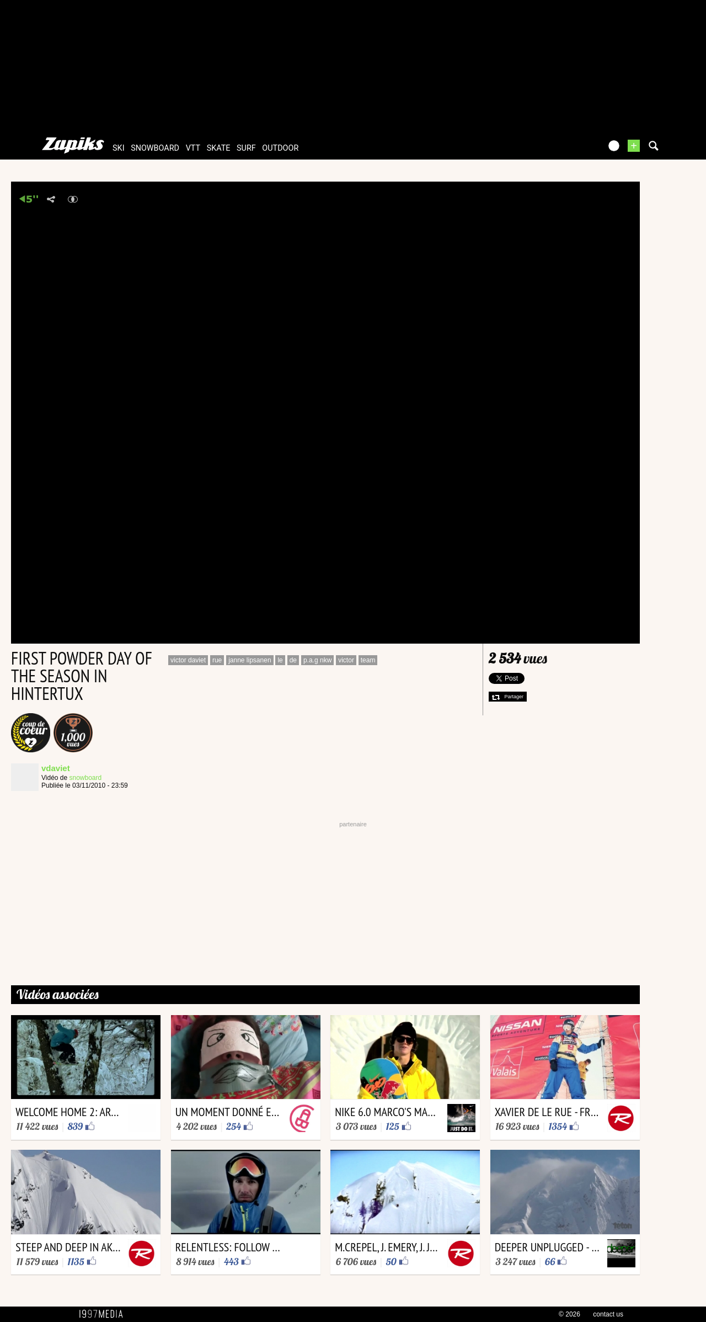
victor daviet (188, 660)
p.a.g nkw (317, 660)
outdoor (280, 148)
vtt (193, 148)
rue (217, 660)
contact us (608, 1314)
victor (346, 660)
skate (219, 148)
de (293, 660)
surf (246, 148)
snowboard (155, 148)
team (368, 660)
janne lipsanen (249, 660)
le (279, 660)
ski (119, 148)
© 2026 (569, 1314)
